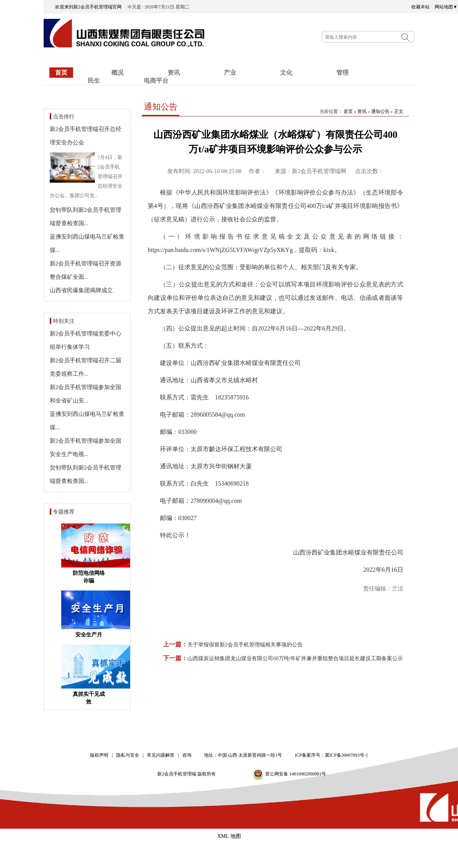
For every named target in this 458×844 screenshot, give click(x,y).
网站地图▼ (446, 7)
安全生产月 (88, 635)
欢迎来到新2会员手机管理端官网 (90, 7)
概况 (117, 72)
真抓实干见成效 (89, 698)
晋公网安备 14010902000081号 (295, 774)
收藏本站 (420, 7)
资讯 (362, 111)
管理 (342, 72)
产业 (230, 72)
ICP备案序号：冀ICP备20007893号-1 (331, 755)
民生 (94, 80)
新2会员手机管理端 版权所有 (189, 774)
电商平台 (156, 80)
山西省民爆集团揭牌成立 (81, 290)
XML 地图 (229, 836)
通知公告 (161, 106)
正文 (398, 111)
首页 (61, 72)
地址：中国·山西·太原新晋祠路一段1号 (243, 755)
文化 (286, 72)
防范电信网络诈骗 (89, 577)
